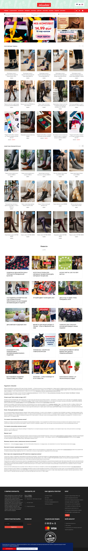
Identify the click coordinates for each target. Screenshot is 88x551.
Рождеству (6, 394)
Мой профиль (82, 10)
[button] (83, 146)
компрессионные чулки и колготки (52, 390)
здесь (18, 437)
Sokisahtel (29, 524)
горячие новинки (19, 402)
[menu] (35, 10)
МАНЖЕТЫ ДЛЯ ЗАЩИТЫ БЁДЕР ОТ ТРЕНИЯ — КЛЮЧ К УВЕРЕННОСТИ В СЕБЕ (43, 326)
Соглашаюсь (9, 548)
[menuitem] (7, 10)
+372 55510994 (53, 466)
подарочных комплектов (32, 392)
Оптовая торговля (49, 499)
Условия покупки (48, 495)
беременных (38, 390)
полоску (80, 399)
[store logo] (44, 5)
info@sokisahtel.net (68, 449)
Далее (44, 249)
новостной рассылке (54, 456)
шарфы (78, 437)
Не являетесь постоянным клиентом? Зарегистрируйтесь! (73, 528)
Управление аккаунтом (70, 523)
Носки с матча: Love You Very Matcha (72, 504)
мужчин (61, 389)
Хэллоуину (58, 392)
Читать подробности (14, 545)
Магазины (62, 10)
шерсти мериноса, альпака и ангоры (64, 435)
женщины (56, 404)
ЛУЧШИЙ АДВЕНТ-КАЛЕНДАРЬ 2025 (43, 298)
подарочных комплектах (63, 437)
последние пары (31, 402)
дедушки (78, 392)
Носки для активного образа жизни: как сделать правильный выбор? (69, 351)
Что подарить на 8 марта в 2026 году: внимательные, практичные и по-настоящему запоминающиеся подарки (73, 508)
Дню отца (63, 392)
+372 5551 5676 (30, 502)
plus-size (43, 390)
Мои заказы (68, 525)
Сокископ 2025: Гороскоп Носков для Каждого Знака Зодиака (68, 326)
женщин (58, 389)
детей (65, 389)
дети (60, 404)
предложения (46, 402)
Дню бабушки (72, 392)
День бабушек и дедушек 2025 (16, 324)
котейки (29, 401)
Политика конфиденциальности (51, 501)
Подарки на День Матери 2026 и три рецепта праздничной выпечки (17, 274)
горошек (75, 399)
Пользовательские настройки (27, 548)
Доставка (47, 497)
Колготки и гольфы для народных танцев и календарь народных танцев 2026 (43, 274)
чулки (5, 390)
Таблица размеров (49, 504)
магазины (25, 468)
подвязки (9, 390)
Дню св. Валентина (52, 392)
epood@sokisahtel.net (76, 466)
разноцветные (7, 401)
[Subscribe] (14, 527)
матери (67, 392)
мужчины (51, 404)
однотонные (13, 401)
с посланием (56, 405)
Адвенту (11, 394)
